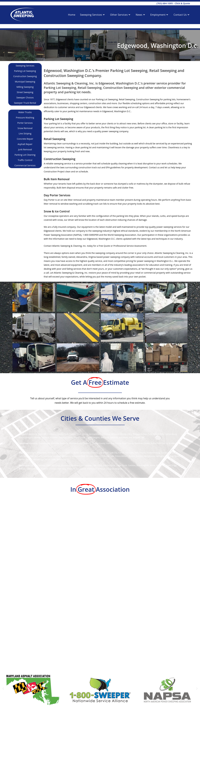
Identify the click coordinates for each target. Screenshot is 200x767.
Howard (45, 437)
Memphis (33, 443)
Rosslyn (139, 456)
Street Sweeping (25, 92)
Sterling (170, 456)
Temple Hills (158, 434)
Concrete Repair (25, 138)
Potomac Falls (108, 456)
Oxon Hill (42, 434)
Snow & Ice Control (57, 211)
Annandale (31, 452)
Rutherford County (159, 443)
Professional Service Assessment (129, 245)
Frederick (51, 434)
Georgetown (86, 465)
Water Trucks (25, 112)
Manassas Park (78, 456)
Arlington (52, 452)
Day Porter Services (57, 195)
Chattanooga (44, 443)
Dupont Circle (109, 465)
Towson (136, 434)
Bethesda (105, 437)
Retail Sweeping (54, 139)
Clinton (72, 434)
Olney (70, 437)
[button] (3, 688)
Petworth (71, 468)
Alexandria (42, 452)
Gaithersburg (170, 434)
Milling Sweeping (24, 86)
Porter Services (25, 122)
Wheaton (115, 434)
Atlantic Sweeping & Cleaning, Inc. (69, 245)
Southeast (65, 465)
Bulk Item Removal (57, 179)
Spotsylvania (149, 456)
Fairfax (121, 452)
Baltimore (123, 437)
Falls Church (140, 452)
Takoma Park (62, 434)
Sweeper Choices (25, 97)
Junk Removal (25, 149)
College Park (146, 434)
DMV (143, 437)
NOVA (47, 459)
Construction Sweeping (25, 76)
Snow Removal (25, 128)
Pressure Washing (25, 117)
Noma (152, 465)
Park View (62, 468)
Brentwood (92, 468)
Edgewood (81, 468)
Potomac (63, 437)
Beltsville (114, 437)
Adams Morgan (33, 468)
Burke (76, 452)
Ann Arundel (134, 437)
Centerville (84, 452)
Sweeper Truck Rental (25, 102)
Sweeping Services (25, 65)
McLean (89, 456)
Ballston (68, 452)
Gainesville (166, 452)
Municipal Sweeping (25, 81)
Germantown (95, 434)
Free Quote (104, 245)
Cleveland (87, 443)
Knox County (128, 443)
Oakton (97, 456)
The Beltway (40, 465)
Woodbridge (38, 459)
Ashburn (60, 452)
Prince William (121, 456)
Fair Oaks (129, 452)
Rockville (54, 437)
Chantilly (94, 452)
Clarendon (104, 452)
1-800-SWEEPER (91, 234)
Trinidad (101, 468)
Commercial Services (25, 165)
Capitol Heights (93, 437)
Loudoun (57, 456)
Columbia (106, 434)
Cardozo (131, 465)
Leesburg (48, 456)
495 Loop (56, 465)
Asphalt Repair (25, 144)
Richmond (61, 459)
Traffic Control (25, 160)
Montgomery (126, 434)
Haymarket (29, 456)
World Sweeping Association (122, 234)
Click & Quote (182, 3)
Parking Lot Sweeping (25, 70)
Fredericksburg (153, 452)
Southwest (75, 465)
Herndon (38, 456)
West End (97, 465)
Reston (132, 456)
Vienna (29, 459)
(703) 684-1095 (165, 3)
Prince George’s (26, 437)
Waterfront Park (163, 465)
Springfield (160, 456)
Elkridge (37, 437)
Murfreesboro (75, 443)
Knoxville (55, 443)
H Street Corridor (48, 468)
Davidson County (142, 443)
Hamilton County (113, 443)
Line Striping (25, 133)
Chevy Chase (79, 437)
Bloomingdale (142, 465)
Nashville (64, 443)
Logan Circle (121, 465)
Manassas (66, 456)
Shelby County (98, 443)
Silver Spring (82, 434)
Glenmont (32, 434)
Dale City (113, 452)
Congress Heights (114, 468)
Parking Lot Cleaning (25, 154)
